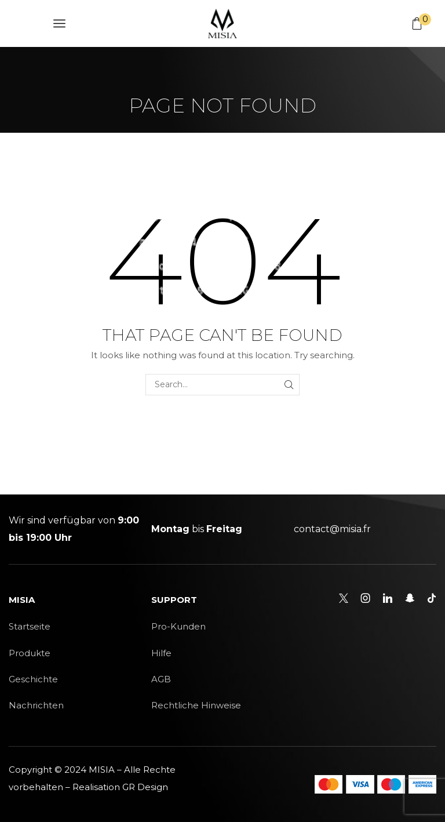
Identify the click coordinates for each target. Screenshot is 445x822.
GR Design (145, 786)
